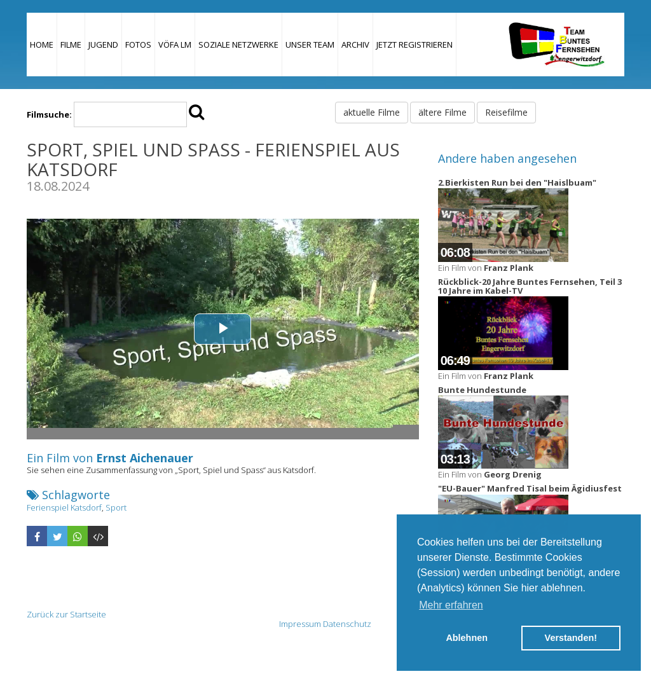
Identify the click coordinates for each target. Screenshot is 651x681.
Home (41, 44)
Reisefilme (506, 112)
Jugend (103, 44)
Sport (116, 507)
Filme (70, 44)
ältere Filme (442, 112)
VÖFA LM (174, 44)
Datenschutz (347, 623)
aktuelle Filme (371, 112)
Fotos (138, 44)
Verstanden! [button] (571, 638)
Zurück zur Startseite (66, 614)
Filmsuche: (49, 114)
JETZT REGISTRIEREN (414, 44)
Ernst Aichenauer (144, 457)
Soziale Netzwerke (238, 44)
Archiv (355, 44)
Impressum (300, 623)
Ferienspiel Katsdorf (64, 507)
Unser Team (309, 44)
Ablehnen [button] (467, 638)
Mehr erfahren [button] (451, 605)
